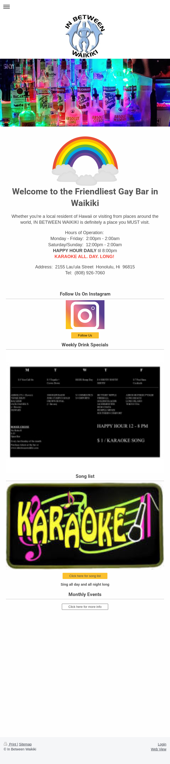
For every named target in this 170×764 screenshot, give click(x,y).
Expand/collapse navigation (85, 6)
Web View (158, 749)
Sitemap (25, 744)
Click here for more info (85, 607)
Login (162, 744)
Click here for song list (85, 576)
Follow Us (85, 335)
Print (10, 744)
